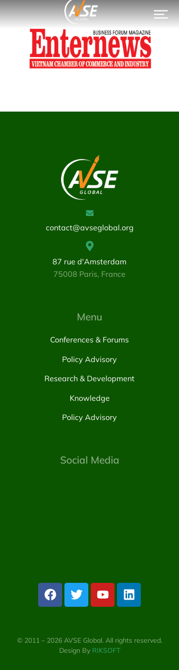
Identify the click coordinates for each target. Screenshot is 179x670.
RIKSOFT (106, 650)
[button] (160, 14)
